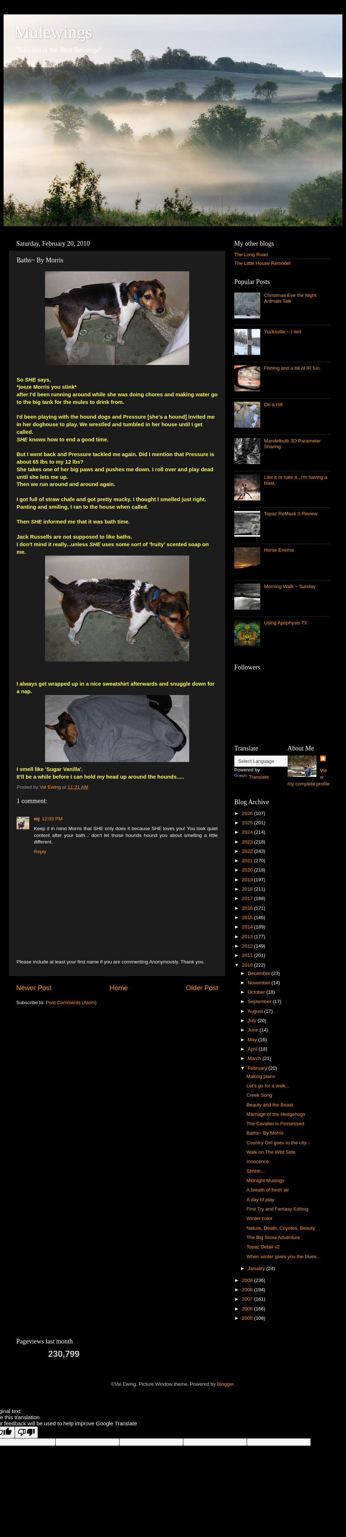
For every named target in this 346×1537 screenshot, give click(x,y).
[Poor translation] (26, 1432)
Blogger (225, 1384)
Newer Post (34, 988)
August (256, 1011)
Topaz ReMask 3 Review (291, 513)
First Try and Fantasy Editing (278, 1209)
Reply (40, 851)
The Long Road (251, 254)
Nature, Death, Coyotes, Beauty (281, 1228)
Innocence (258, 1161)
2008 (248, 1289)
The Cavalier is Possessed (275, 1123)
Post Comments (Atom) (71, 1002)
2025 (248, 822)
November (259, 982)
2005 (248, 1318)
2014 (248, 927)
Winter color (259, 1218)
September (260, 1001)
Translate (251, 777)
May (253, 1039)
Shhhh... (256, 1171)
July (253, 1020)
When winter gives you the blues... (284, 1256)
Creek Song (259, 1095)
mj (37, 818)
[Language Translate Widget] (270, 761)
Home (119, 988)
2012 (248, 946)
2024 (248, 832)
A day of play (260, 1199)
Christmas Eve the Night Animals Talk (290, 298)
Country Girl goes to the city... (278, 1142)
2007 (248, 1299)
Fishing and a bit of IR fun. (292, 368)
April (253, 1049)
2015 (248, 917)
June (254, 1030)
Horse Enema (279, 550)
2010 (248, 965)
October (257, 992)
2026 (248, 813)
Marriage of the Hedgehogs (276, 1114)
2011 (248, 955)
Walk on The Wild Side (271, 1152)
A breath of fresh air (268, 1190)
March (255, 1058)
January (257, 1268)
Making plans (261, 1076)
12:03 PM (52, 818)
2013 (248, 936)
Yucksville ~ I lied (282, 331)
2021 (248, 860)
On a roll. (274, 404)
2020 (248, 870)
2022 (248, 851)
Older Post (202, 988)
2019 (248, 879)
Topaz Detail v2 (263, 1246)
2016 (248, 908)
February (258, 1068)
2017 (248, 898)
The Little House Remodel (262, 263)
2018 (248, 889)
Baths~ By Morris (265, 1133)
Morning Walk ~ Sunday (289, 586)
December (259, 973)
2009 (248, 1280)
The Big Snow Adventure (273, 1237)
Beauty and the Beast (270, 1105)
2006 (248, 1308)
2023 (248, 842)
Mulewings (53, 32)
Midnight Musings (265, 1180)
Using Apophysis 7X (285, 622)
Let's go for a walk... (268, 1085)
